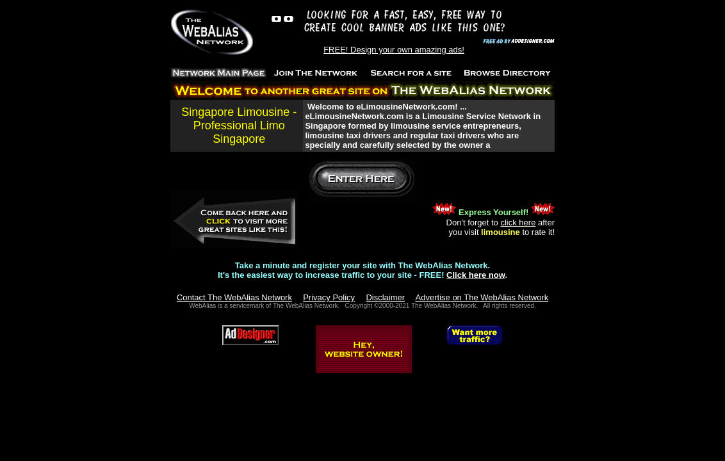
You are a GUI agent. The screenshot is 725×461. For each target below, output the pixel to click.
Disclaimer (385, 297)
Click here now (475, 275)
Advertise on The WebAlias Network (482, 297)
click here (517, 222)
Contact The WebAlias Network (234, 297)
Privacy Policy (329, 297)
